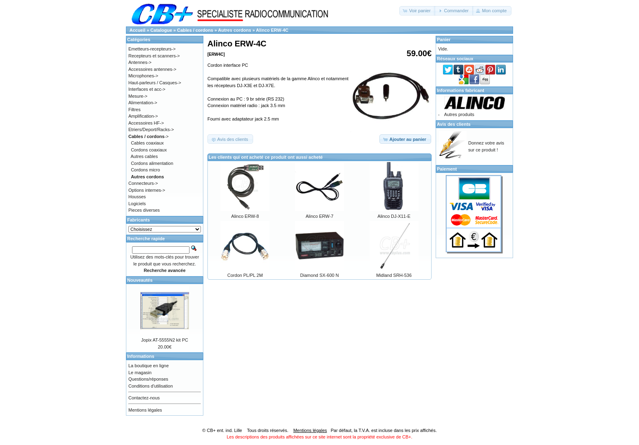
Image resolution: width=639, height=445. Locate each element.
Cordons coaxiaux (149, 149)
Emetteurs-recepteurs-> (152, 48)
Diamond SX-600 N (319, 275)
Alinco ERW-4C (272, 30)
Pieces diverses (144, 210)
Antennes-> (140, 62)
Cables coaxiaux (147, 142)
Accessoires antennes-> (152, 69)
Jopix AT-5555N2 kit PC (164, 340)
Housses (137, 196)
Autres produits (459, 114)
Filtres (134, 109)
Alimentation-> (142, 102)
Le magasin (140, 372)
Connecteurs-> (143, 183)
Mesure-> (138, 96)
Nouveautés (139, 280)
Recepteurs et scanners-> (154, 55)
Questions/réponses (148, 379)
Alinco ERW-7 (319, 216)
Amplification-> (143, 116)
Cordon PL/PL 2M (245, 275)
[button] (417, 10)
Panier (444, 39)
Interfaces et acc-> (146, 89)
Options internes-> (146, 190)
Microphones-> (143, 75)
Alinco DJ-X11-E (393, 216)
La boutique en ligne (148, 365)
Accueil (137, 30)
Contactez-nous (144, 397)
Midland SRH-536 (394, 275)
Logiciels (137, 203)
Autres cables (144, 156)
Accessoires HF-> (146, 123)
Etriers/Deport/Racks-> (151, 129)
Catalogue (161, 30)
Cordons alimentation (152, 163)
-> (148, 136)
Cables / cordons (195, 30)
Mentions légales (145, 410)
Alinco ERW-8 (245, 216)
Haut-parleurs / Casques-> (154, 82)
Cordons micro (145, 169)
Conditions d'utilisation (150, 386)
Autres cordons (234, 30)
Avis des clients (454, 124)
